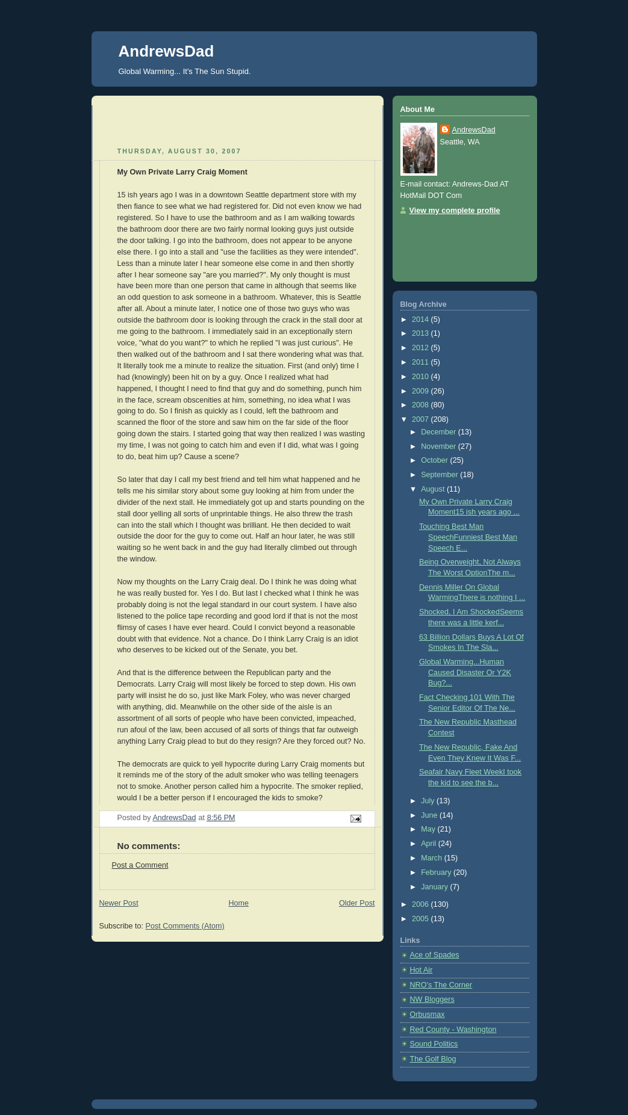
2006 (421, 904)
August (434, 489)
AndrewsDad (166, 51)
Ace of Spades (434, 955)
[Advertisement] (169, 123)
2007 (421, 419)
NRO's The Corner (441, 985)
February (437, 872)
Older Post (357, 903)
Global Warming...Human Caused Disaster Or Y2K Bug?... (465, 672)
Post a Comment (140, 865)
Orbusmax (427, 1014)
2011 (421, 362)
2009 (421, 391)
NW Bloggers (432, 999)
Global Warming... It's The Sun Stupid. (185, 71)
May (429, 829)
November (439, 446)
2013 (421, 333)
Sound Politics (434, 1044)
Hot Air (421, 970)
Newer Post (118, 903)
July (429, 801)
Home (238, 903)
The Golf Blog (433, 1059)
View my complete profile (454, 210)
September (440, 475)
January (435, 887)
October (435, 460)
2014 (421, 319)
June (430, 815)
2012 (421, 348)
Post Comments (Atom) (185, 926)
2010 (421, 376)
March (432, 858)
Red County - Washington (453, 1029)
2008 (421, 405)
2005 (421, 919)
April (429, 843)
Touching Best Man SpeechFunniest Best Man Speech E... (468, 537)
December (439, 432)
